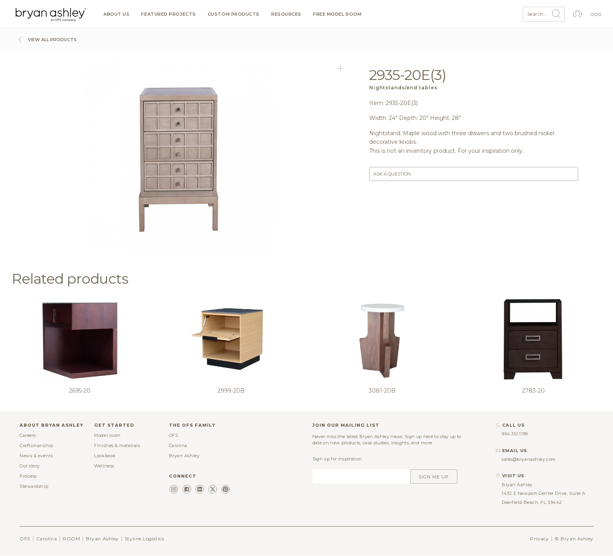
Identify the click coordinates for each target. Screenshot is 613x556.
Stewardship (34, 486)
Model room (107, 435)
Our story (30, 466)
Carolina (178, 445)
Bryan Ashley (184, 455)
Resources (286, 14)
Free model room (337, 14)
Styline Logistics (144, 539)
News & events (36, 455)
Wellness (104, 466)
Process (28, 476)
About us (116, 14)
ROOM (71, 539)
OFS (173, 435)
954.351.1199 (515, 433)
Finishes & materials (117, 445)
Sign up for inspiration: (337, 459)
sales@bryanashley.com (529, 459)
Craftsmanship (36, 445)
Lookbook (105, 455)
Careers (28, 435)
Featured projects (168, 14)
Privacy (539, 539)
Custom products (233, 14)
